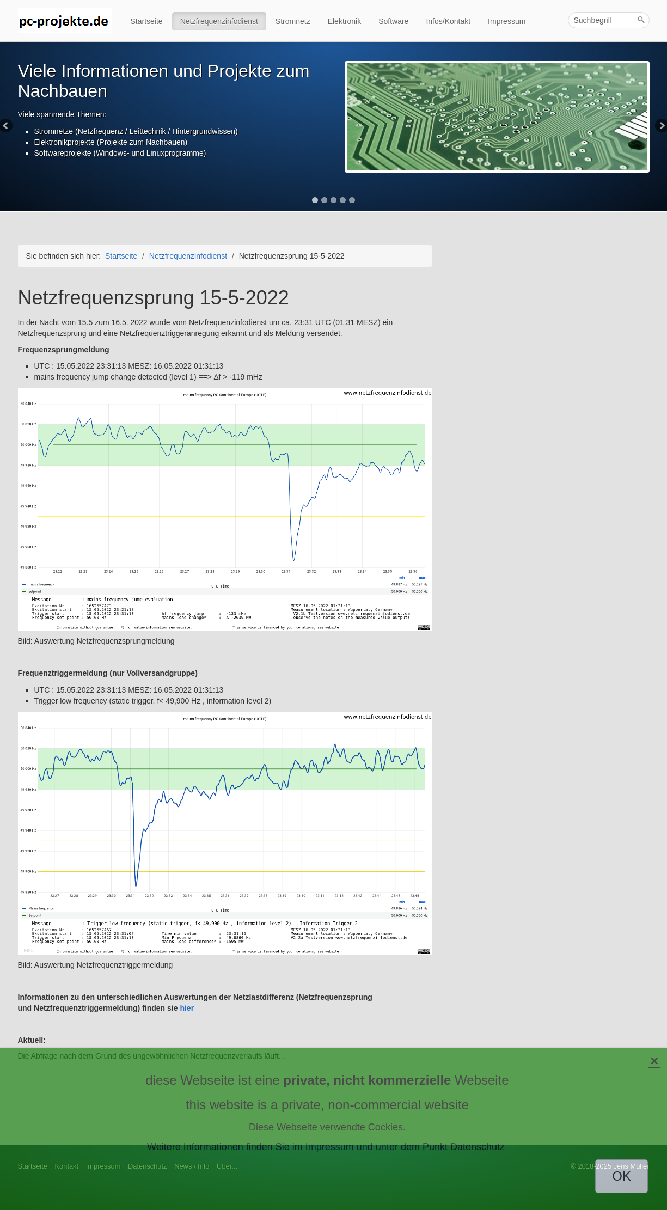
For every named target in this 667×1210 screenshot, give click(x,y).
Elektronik (344, 21)
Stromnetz (293, 21)
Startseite (147, 21)
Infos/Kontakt (448, 21)
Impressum (506, 21)
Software (393, 21)
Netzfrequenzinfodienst (219, 21)
